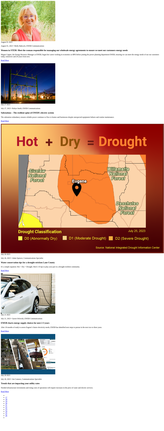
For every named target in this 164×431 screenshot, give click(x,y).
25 (6, 414)
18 (6, 399)
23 (6, 409)
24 (6, 411)
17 (6, 397)
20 (6, 403)
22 (6, 407)
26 (6, 416)
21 (6, 405)
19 (6, 401)
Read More (5, 60)
